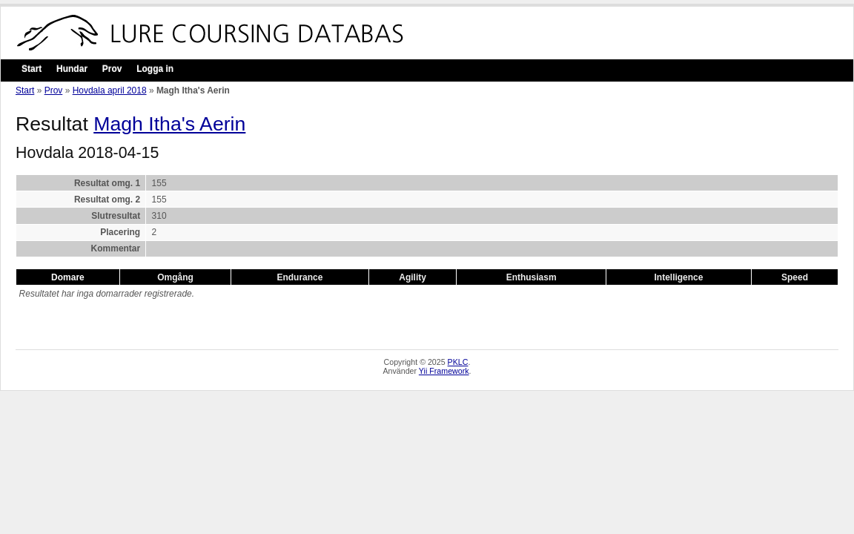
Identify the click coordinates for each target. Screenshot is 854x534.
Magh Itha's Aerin (169, 124)
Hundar (71, 69)
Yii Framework (444, 370)
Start (31, 69)
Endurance (299, 277)
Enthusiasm (531, 277)
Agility (412, 277)
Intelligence (679, 277)
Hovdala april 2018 (110, 90)
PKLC (458, 361)
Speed (794, 277)
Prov (112, 69)
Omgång (175, 277)
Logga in (154, 69)
